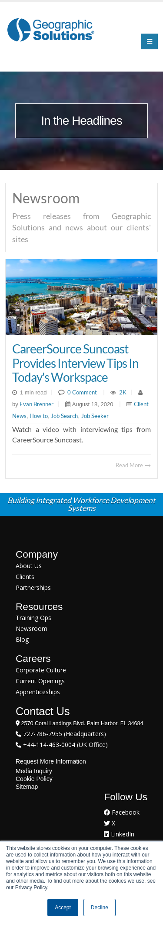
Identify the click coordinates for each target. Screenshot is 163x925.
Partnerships (33, 587)
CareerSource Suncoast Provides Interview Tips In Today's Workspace (75, 362)
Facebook (122, 812)
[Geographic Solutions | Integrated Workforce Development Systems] (50, 29)
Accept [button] (63, 907)
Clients (25, 576)
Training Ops (33, 617)
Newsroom (31, 628)
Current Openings (40, 681)
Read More (133, 465)
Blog (22, 639)
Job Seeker (95, 415)
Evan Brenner (35, 404)
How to (39, 415)
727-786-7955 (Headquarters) (63, 734)
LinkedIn (119, 834)
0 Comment (82, 392)
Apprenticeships (38, 692)
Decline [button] (99, 907)
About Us (29, 566)
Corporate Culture (41, 670)
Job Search (64, 415)
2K (122, 392)
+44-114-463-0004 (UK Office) (64, 744)
